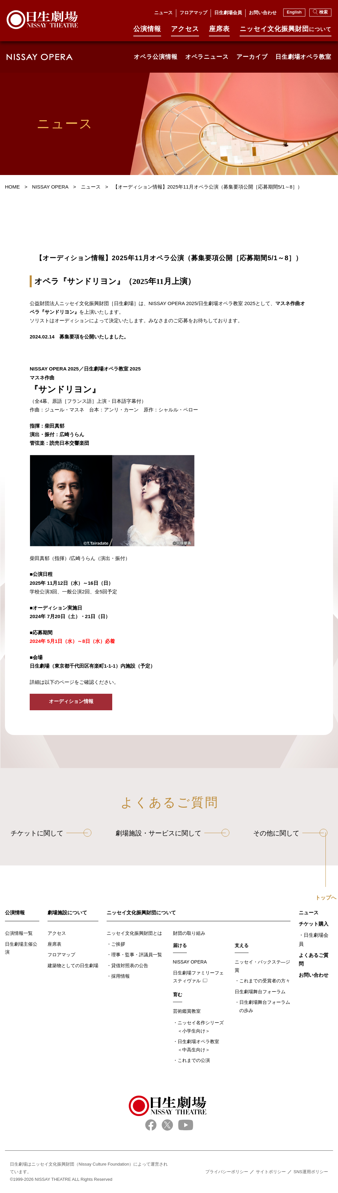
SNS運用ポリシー (310, 1171)
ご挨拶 (118, 944)
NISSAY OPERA (190, 962)
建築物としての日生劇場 (73, 965)
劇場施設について (67, 912)
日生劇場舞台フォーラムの (264, 1007)
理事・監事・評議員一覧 (136, 954)
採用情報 (120, 976)
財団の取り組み (189, 933)
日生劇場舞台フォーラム (260, 991)
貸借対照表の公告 (129, 965)
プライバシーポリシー (226, 1171)
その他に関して (276, 833)
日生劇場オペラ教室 (303, 56)
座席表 (219, 30)
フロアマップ (193, 12)
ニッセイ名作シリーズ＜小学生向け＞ (201, 1027)
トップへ (325, 897)
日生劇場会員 (228, 12)
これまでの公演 (194, 1060)
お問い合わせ (263, 12)
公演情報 (147, 30)
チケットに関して (37, 833)
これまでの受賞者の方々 (264, 980)
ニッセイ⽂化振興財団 (285, 30)
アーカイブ (252, 56)
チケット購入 (313, 924)
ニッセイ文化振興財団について (141, 912)
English (294, 12)
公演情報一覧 (19, 933)
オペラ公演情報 (155, 56)
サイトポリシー (271, 1171)
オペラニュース (207, 56)
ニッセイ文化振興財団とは (134, 933)
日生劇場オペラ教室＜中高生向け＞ (198, 1045)
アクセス (185, 30)
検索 (320, 12)
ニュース (163, 12)
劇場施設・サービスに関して (158, 833)
